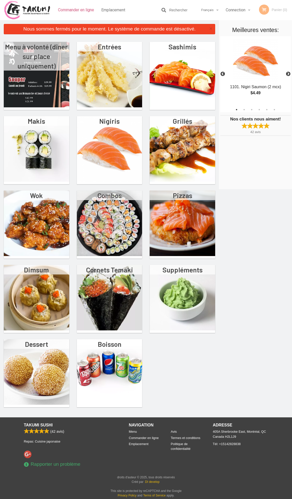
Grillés (182, 121)
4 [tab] (259, 109)
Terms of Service (154, 495)
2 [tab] (244, 109)
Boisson (109, 344)
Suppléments (183, 270)
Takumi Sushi (38, 425)
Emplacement (113, 10)
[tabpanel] (255, 71)
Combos (109, 195)
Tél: (227, 444)
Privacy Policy (127, 495)
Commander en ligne (76, 10)
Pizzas (182, 195)
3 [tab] (251, 109)
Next (288, 74)
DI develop (152, 482)
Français (207, 10)
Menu (133, 431)
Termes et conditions (185, 438)
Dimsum (36, 270)
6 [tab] (274, 109)
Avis (174, 431)
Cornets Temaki (109, 270)
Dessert (36, 344)
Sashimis (182, 47)
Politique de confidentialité (180, 446)
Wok (36, 195)
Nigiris (109, 121)
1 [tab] (236, 109)
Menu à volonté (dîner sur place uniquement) (36, 56)
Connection (235, 10)
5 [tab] (266, 109)
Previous (222, 74)
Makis (36, 121)
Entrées (109, 47)
